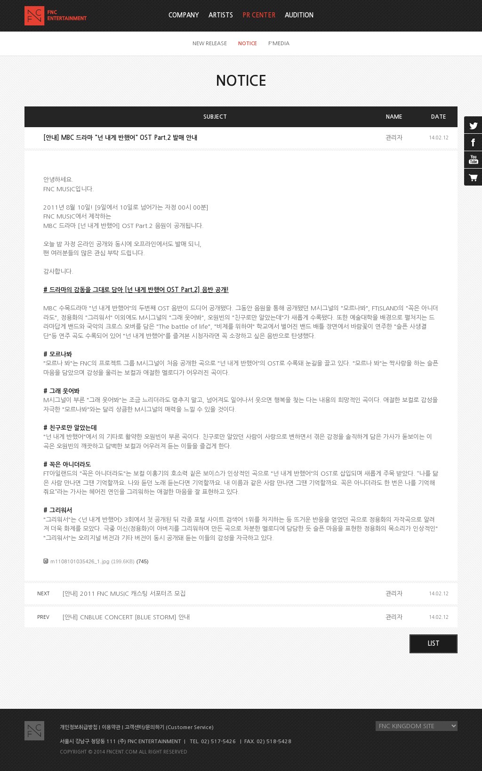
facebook (473, 142)
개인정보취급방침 (78, 727)
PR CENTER (258, 15)
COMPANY (184, 15)
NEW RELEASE (210, 43)
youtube (473, 159)
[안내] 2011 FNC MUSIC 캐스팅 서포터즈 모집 (123, 594)
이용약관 (111, 727)
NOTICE (247, 43)
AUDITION (299, 15)
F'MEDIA (278, 43)
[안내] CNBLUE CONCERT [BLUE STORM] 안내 (126, 617)
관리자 (394, 138)
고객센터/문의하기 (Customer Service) (169, 727)
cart (473, 177)
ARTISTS (221, 15)
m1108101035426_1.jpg (79, 561)
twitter (473, 124)
